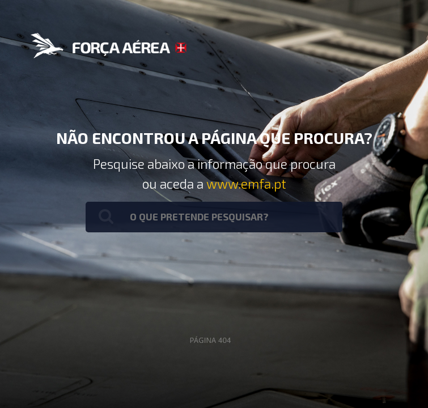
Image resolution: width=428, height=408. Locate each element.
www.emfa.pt (246, 184)
